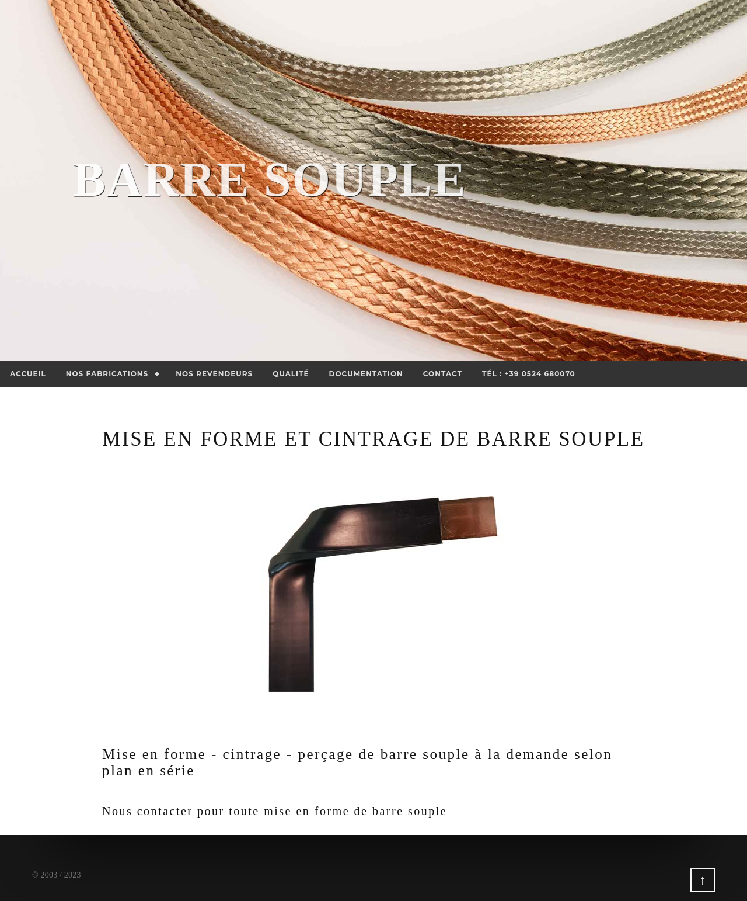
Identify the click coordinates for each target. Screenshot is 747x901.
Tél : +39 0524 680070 (528, 373)
